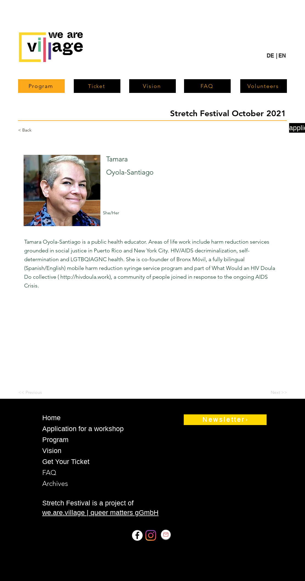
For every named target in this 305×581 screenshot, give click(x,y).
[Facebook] (137, 535)
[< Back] (36, 130)
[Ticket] (97, 86)
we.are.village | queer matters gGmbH (100, 512)
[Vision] (152, 86)
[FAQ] (207, 86)
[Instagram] (150, 535)
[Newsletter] (225, 419)
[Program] (41, 86)
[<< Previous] (36, 392)
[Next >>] (273, 392)
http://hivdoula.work (84, 277)
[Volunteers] (263, 86)
